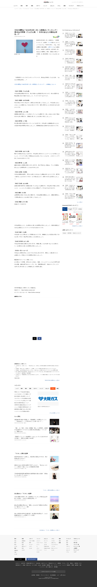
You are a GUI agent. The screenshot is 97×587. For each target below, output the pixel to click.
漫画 (64, 5)
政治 (15, 544)
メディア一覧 (76, 544)
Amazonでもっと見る (77, 242)
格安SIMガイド (19, 565)
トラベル (53, 546)
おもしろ (52, 5)
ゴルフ (30, 546)
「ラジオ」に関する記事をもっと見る (51, 490)
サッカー (31, 544)
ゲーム (38, 544)
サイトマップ (76, 550)
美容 (80, 565)
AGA (47, 566)
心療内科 (59, 563)
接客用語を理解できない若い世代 (22, 409)
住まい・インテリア (65, 226)
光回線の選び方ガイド (30, 563)
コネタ (45, 542)
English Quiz (46, 546)
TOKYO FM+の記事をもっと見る (52, 380)
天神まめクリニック (52, 563)
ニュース (15, 5)
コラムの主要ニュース (54, 412)
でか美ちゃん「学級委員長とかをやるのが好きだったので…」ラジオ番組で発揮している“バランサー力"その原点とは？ (38, 375)
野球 (30, 542)
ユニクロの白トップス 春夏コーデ (22, 394)
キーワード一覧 (77, 546)
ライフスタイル (54, 544)
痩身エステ (51, 566)
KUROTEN (23, 563)
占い (52, 565)
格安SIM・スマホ (78, 563)
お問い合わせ (62, 575)
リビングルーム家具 (70, 226)
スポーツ (38, 5)
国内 (22, 5)
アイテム (63, 563)
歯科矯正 (76, 565)
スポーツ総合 (31, 540)
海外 (27, 5)
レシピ (60, 565)
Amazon (64, 249)
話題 (60, 542)
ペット (45, 550)
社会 (15, 540)
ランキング (71, 5)
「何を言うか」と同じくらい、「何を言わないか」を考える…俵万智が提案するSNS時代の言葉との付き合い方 (37, 366)
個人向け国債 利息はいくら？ (21, 402)
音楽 (23, 544)
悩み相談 (44, 565)
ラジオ (50, 42)
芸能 (32, 5)
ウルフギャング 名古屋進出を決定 (22, 398)
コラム (58, 5)
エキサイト (81, 2)
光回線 (24, 565)
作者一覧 (75, 542)
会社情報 (33, 575)
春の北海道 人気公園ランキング (22, 396)
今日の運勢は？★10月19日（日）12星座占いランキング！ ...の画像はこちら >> (35, 84)
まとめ (15, 546)
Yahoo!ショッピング (77, 249)
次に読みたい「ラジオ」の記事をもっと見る (50, 530)
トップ (17, 388)
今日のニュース (80, 5)
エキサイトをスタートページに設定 (48, 571)
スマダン (53, 540)
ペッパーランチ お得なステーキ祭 (22, 400)
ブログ (67, 563)
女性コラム (53, 542)
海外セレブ (24, 546)
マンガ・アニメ (40, 542)
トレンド (45, 5)
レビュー (38, 540)
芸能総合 (23, 540)
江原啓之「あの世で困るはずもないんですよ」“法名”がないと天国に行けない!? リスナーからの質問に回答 (37, 370)
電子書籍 (56, 566)
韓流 (23, 548)
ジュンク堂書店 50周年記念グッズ (22, 407)
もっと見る (80, 219)
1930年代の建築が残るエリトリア (22, 404)
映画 (23, 542)
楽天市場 (69, 249)
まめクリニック (44, 563)
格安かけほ (28, 565)
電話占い (72, 563)
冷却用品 (80, 225)
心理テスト (51, 47)
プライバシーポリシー (45, 575)
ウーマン (55, 565)
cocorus (39, 565)
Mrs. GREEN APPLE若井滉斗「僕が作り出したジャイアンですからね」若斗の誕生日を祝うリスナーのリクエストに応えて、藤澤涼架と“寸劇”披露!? (37, 372)
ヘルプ (75, 551)
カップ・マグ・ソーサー (75, 225)
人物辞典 (75, 548)
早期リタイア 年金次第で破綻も (22, 392)
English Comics (47, 548)
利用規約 (37, 575)
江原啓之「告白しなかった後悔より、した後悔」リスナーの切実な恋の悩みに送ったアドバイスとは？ (36, 368)
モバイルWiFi (34, 565)
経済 (15, 542)
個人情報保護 (53, 575)
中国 (15, 552)
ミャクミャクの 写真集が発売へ (22, 411)
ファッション (39, 550)
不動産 (72, 565)
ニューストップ (75, 2)
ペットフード (42, 566)
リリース (75, 540)
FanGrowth (38, 563)
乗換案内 (68, 565)
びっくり (46, 540)
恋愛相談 (48, 565)
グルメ (38, 548)
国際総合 (16, 550)
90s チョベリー (54, 548)
